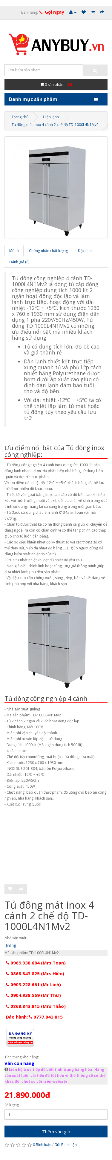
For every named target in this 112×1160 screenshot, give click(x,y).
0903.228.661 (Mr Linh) (33, 984)
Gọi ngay (54, 12)
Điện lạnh (51, 116)
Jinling (11, 945)
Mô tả (14, 250)
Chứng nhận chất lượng (48, 250)
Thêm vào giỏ (56, 1131)
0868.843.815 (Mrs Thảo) (36, 1006)
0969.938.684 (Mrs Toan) (36, 963)
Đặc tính (85, 250)
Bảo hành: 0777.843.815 (34, 1017)
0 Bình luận (42, 1144)
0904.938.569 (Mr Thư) (33, 995)
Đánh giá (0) (19, 261)
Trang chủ (20, 116)
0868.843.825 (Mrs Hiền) (35, 973)
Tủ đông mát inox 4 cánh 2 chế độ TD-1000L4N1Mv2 (55, 124)
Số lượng (11, 1104)
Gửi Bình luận (65, 1144)
